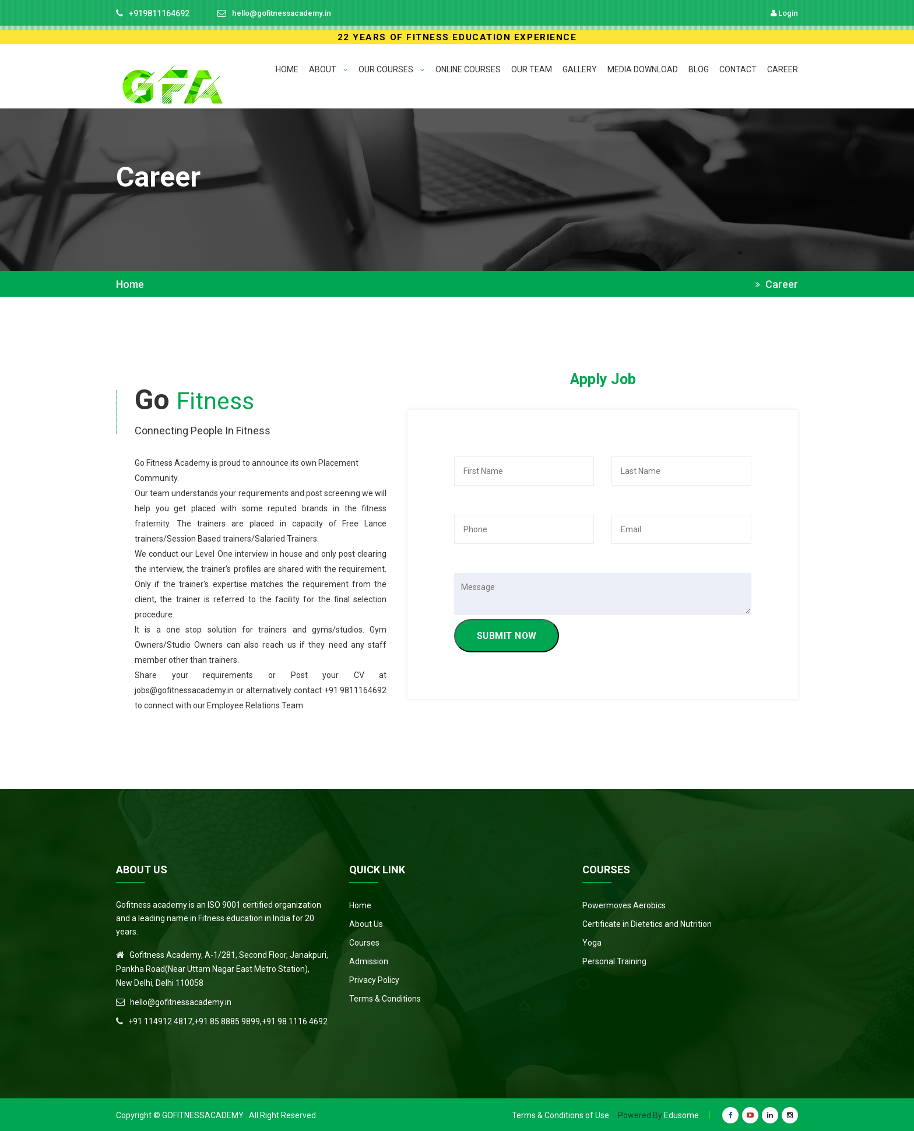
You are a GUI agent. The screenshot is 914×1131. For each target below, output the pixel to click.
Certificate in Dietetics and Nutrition (647, 923)
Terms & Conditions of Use (560, 1114)
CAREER (782, 69)
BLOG (698, 69)
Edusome (681, 1114)
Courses (364, 941)
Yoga (592, 941)
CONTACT (738, 69)
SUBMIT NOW (509, 636)
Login (783, 12)
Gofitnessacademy (203, 1114)
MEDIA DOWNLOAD (642, 69)
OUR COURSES (391, 69)
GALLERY (580, 69)
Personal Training (614, 960)
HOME (287, 69)
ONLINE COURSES (468, 69)
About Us (366, 923)
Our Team (531, 69)
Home (130, 284)
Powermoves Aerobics (624, 904)
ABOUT (328, 69)
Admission (368, 960)
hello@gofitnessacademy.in (285, 13)
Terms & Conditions (385, 997)
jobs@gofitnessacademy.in (184, 689)
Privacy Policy (374, 979)
